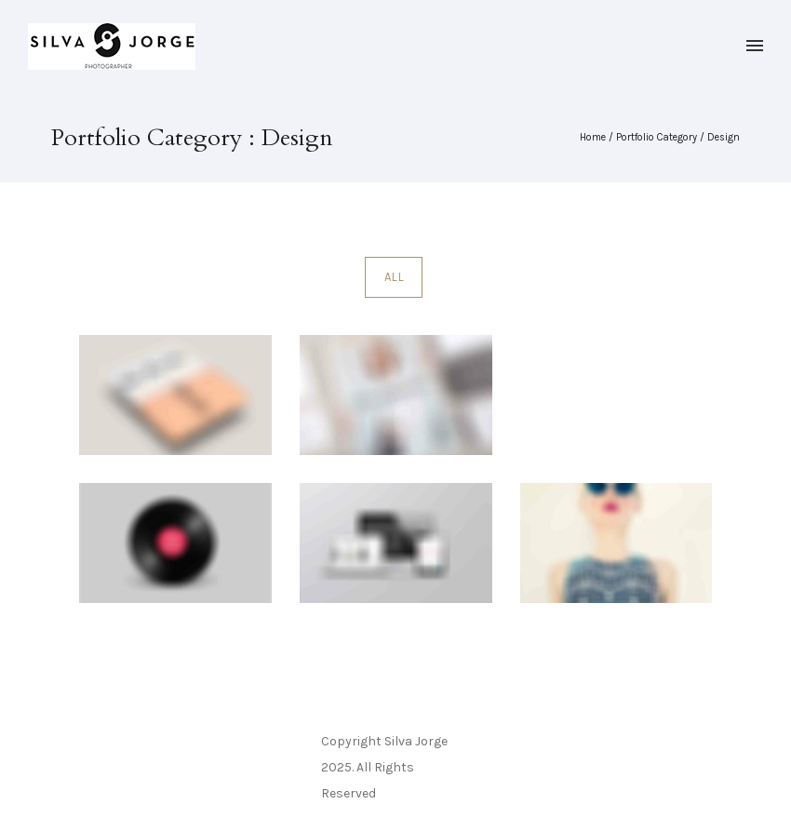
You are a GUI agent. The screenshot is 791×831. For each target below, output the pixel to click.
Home (593, 137)
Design (723, 137)
